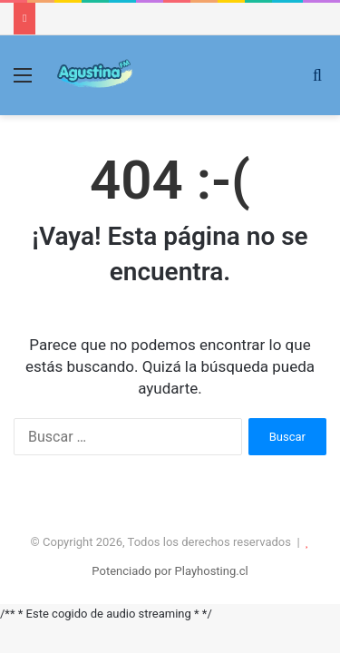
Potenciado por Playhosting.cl (170, 571)
